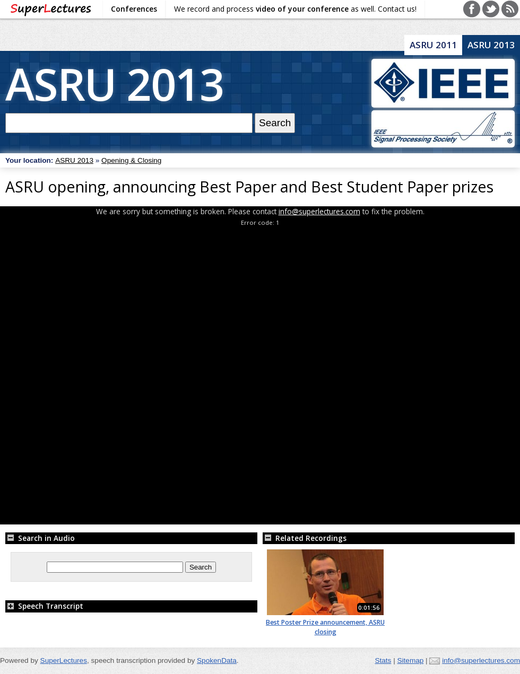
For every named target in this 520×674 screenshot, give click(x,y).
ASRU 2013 (114, 83)
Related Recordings (304, 538)
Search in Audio (40, 538)
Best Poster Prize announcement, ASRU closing (325, 627)
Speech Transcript (44, 606)
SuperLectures (63, 660)
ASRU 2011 (433, 45)
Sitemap (410, 660)
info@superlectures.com (319, 211)
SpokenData (217, 660)
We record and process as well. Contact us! (295, 9)
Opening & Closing (131, 160)
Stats (383, 660)
